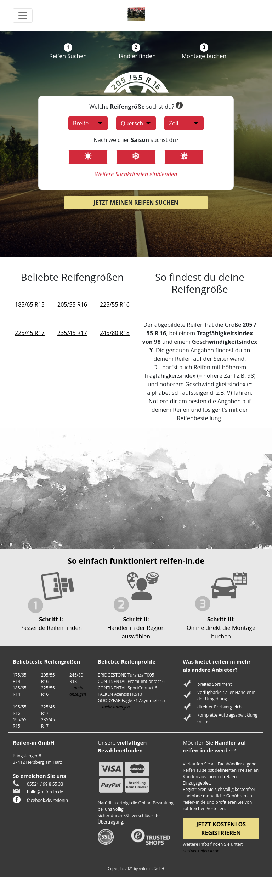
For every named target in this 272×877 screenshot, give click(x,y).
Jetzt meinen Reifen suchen (136, 202)
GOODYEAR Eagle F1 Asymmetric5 (131, 700)
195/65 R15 (20, 723)
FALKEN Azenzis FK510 (120, 694)
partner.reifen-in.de (201, 851)
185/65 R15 (30, 304)
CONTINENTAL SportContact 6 (127, 688)
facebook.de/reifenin (47, 800)
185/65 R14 (20, 691)
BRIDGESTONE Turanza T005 (126, 675)
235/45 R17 (72, 333)
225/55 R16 (115, 304)
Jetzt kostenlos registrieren (221, 828)
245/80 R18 (115, 333)
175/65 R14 (20, 678)
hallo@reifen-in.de (45, 792)
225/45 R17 (30, 333)
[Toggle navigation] (23, 15)
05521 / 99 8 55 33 (45, 784)
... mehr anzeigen (77, 691)
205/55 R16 (72, 304)
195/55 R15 (20, 710)
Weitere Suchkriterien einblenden (136, 174)
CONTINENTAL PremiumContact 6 (131, 681)
